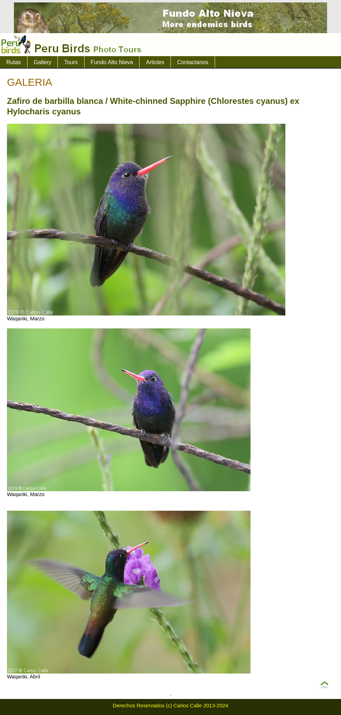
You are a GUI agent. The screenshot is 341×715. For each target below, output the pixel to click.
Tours (71, 62)
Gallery (42, 62)
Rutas (13, 62)
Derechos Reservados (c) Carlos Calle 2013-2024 (170, 705)
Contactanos (192, 62)
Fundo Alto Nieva (112, 62)
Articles (155, 62)
